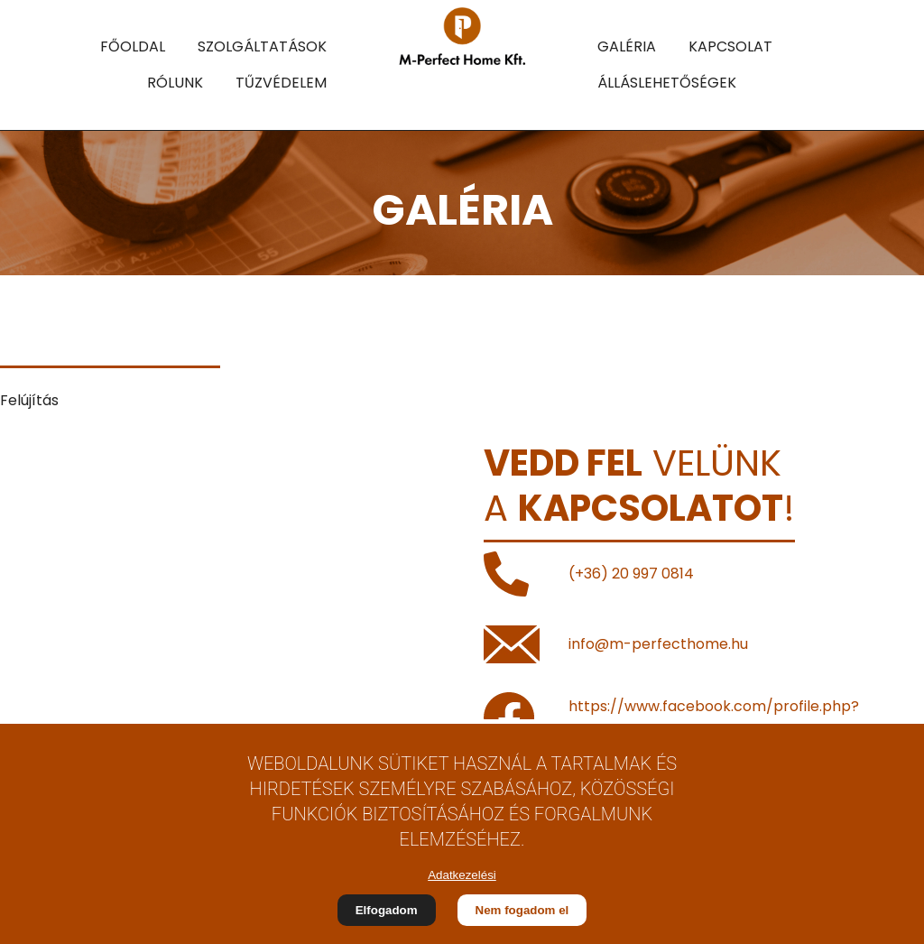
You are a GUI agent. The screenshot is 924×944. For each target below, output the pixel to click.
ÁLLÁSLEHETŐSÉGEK (666, 82)
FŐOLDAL (132, 46)
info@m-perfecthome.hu (658, 644)
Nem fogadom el (522, 910)
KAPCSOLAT (730, 46)
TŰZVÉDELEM (281, 82)
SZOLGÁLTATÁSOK (262, 46)
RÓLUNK (175, 82)
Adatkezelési (462, 875)
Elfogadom (387, 910)
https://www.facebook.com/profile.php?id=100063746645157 (713, 717)
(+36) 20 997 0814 (631, 573)
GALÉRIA (626, 46)
